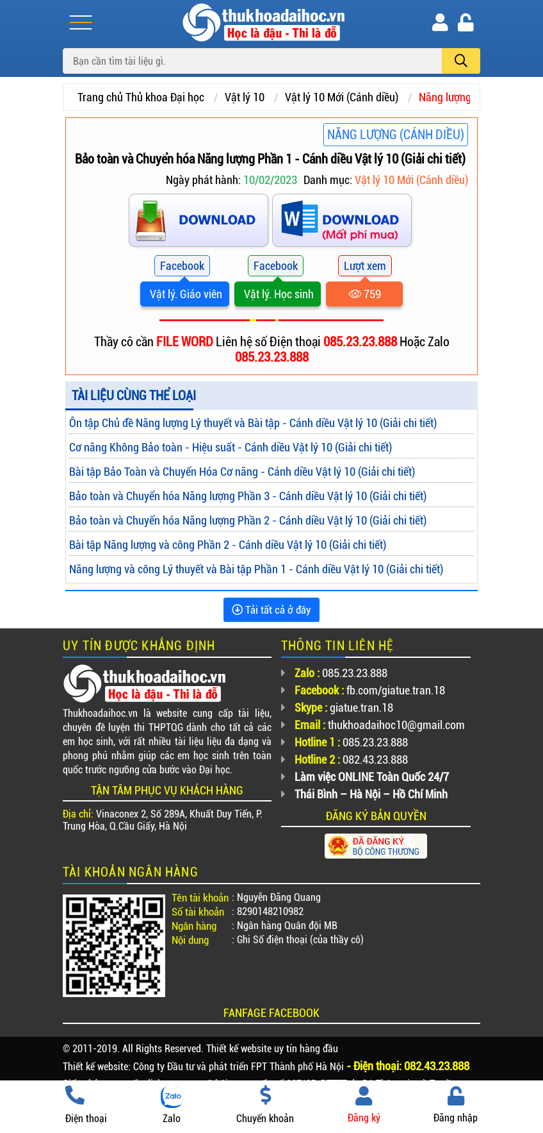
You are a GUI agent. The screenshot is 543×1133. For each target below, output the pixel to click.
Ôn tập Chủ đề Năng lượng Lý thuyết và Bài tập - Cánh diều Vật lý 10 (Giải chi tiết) (253, 423)
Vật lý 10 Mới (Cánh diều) (341, 97)
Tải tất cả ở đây (271, 609)
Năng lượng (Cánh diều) (395, 134)
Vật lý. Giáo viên (184, 294)
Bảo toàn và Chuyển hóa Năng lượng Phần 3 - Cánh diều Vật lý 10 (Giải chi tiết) (247, 496)
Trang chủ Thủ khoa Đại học (140, 97)
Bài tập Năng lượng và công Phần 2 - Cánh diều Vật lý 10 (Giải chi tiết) (227, 544)
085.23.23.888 (361, 341)
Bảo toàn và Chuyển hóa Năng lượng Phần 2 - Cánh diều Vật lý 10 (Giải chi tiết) (247, 520)
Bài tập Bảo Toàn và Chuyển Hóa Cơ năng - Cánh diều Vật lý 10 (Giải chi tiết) (242, 471)
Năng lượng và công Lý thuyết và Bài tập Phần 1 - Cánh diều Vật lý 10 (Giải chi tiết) (256, 569)
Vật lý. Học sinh (277, 294)
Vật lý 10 (244, 97)
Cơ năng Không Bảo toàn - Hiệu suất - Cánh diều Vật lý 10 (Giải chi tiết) (230, 447)
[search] (461, 61)
